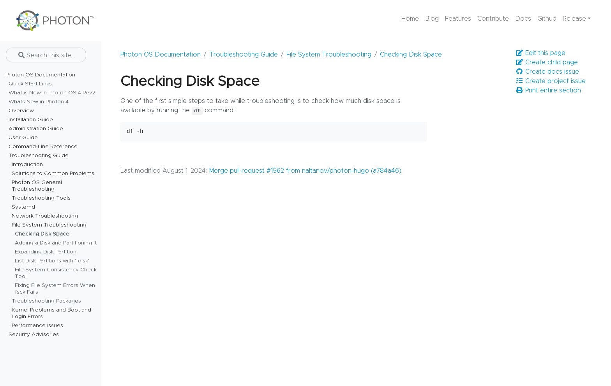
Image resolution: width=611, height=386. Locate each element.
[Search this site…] (46, 55)
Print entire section (548, 90)
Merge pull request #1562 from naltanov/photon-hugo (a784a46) (305, 171)
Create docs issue (547, 71)
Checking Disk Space (411, 54)
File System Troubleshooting (328, 54)
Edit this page (540, 53)
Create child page (547, 62)
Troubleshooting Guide (243, 54)
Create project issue (551, 81)
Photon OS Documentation (160, 54)
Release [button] (574, 19)
